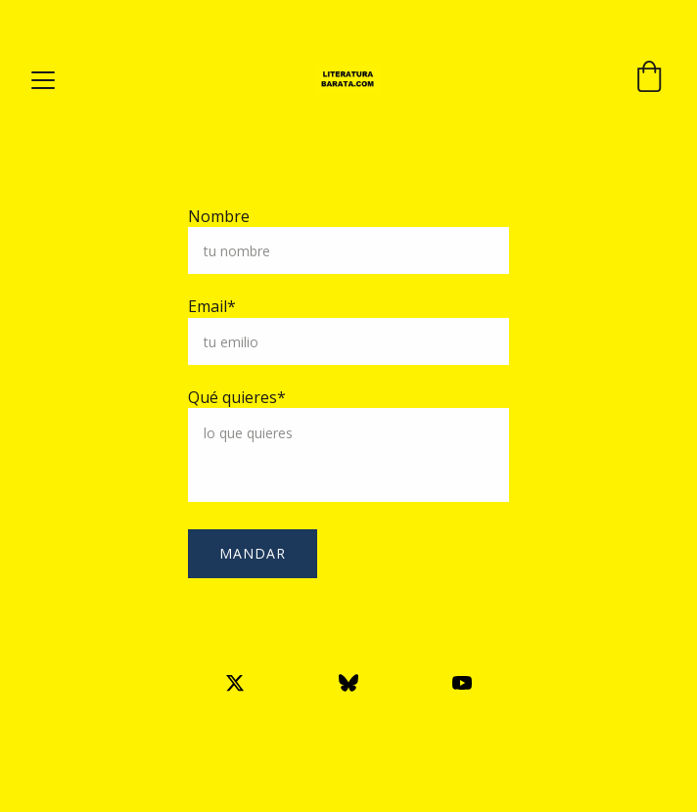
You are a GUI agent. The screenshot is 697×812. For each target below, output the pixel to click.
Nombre (219, 216)
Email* (212, 306)
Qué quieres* (237, 397)
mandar (252, 553)
